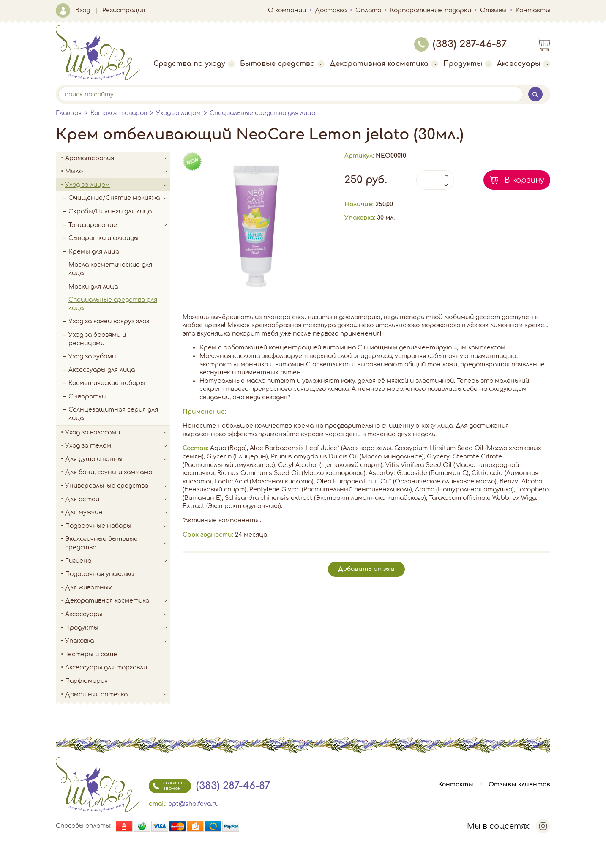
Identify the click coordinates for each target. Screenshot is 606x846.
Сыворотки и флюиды (103, 238)
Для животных (88, 587)
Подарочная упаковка (99, 574)
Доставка (331, 10)
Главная (69, 113)
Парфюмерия (86, 681)
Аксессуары (523, 64)
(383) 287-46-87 (460, 44)
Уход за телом (117, 446)
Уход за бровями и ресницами (97, 339)
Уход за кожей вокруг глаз (108, 321)
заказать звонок (167, 786)
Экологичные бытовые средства (117, 543)
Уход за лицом (178, 113)
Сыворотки (87, 396)
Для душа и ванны (117, 459)
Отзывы (493, 10)
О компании (287, 10)
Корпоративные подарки (430, 10)
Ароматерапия (117, 158)
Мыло (117, 171)
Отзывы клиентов (519, 784)
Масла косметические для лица (110, 269)
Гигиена (117, 561)
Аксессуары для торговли (106, 667)
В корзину (524, 180)
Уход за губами (92, 356)
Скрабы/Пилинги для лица (110, 211)
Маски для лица (93, 287)
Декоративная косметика (384, 64)
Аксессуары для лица (101, 370)
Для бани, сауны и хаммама (108, 472)
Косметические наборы (106, 383)
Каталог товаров (118, 113)
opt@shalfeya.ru (193, 804)
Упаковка (117, 641)
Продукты (467, 64)
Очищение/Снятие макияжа (119, 198)
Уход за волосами (117, 432)
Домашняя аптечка (117, 694)
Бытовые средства (282, 64)
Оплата (368, 10)
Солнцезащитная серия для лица (113, 414)
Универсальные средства (117, 486)
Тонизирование (119, 225)
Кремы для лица (93, 251)
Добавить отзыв (366, 569)
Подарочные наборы (117, 526)
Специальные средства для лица (262, 113)
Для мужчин (117, 512)
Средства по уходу (194, 64)
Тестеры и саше (91, 654)
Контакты (533, 10)
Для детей (117, 499)
